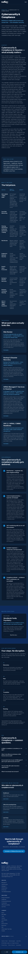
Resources (4, 925)
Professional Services (6, 901)
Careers (3, 918)
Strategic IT (4, 886)
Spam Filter (18, 940)
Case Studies (4, 919)
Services (4, 9)
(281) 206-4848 (5, 875)
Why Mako (4, 914)
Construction (4, 903)
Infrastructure (4, 888)
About (3, 912)
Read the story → (14, 635)
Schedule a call (19, 952)
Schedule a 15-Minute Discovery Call (14, 851)
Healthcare (4, 899)
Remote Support (12, 940)
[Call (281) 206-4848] (6, 951)
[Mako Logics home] (5, 2)
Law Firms (4, 906)
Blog (3, 921)
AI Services (4, 889)
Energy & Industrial (5, 897)
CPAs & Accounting (6, 904)
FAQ (2, 927)
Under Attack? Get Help (7, 929)
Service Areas (5, 923)
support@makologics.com (7, 876)
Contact (3, 930)
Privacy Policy (4, 945)
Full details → (6, 350)
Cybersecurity (5, 884)
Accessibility (18, 945)
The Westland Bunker (6, 891)
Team (3, 916)
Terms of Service (11, 945)
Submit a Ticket (5, 940)
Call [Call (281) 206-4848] (25, 2)
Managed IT (4, 882)
